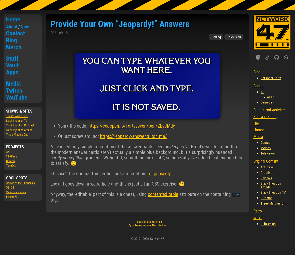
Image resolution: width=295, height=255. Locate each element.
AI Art (270, 97)
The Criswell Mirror (17, 116)
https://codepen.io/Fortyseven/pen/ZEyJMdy (131, 126)
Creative (266, 173)
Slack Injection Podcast (20, 125)
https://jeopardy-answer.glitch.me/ (133, 136)
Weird (257, 217)
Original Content (265, 161)
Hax (256, 123)
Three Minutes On (273, 203)
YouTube (16, 97)
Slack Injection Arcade (19, 130)
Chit (8, 152)
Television (234, 37)
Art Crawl (267, 167)
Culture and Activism (269, 110)
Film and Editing (265, 116)
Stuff (12, 58)
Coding (216, 37)
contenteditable (163, 194)
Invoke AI (11, 197)
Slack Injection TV (16, 121)
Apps (12, 72)
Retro (257, 211)
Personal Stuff (271, 78)
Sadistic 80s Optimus (147, 222)
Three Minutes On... (17, 134)
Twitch (14, 90)
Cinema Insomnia (16, 192)
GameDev (267, 102)
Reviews (266, 178)
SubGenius (268, 224)
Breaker (10, 161)
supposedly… (161, 173)
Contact (15, 33)
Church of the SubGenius (20, 183)
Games (265, 142)
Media (13, 83)
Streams (266, 198)
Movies (266, 148)
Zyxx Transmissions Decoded (147, 225)
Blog (11, 40)
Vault (12, 65)
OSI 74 (10, 187)
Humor (258, 130)
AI (262, 92)
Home (13, 19)
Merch (13, 47)
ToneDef (11, 165)
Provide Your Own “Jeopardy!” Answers (119, 24)
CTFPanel (11, 156)
